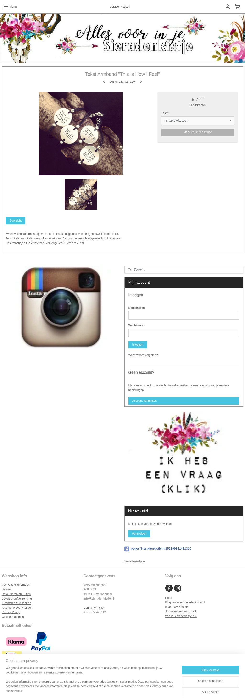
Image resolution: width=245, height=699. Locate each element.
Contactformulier (94, 607)
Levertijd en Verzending (17, 598)
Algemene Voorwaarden (17, 607)
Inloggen (137, 344)
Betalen (7, 589)
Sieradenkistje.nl (134, 561)
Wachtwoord (137, 325)
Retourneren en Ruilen (16, 594)
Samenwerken (174, 611)
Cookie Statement (13, 616)
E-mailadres (136, 307)
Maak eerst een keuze (198, 132)
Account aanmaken (144, 400)
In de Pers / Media (176, 607)
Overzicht (15, 220)
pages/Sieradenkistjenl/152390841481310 (157, 549)
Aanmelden (139, 533)
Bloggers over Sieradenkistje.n (184, 602)
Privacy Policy (11, 612)
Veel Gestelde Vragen (16, 584)
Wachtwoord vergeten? (143, 355)
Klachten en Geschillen (16, 603)
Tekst (164, 112)
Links (168, 598)
